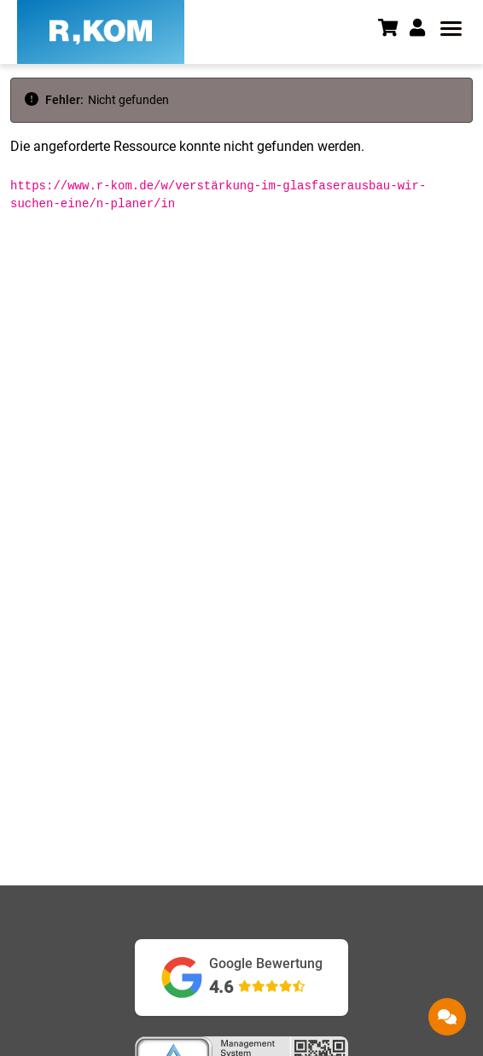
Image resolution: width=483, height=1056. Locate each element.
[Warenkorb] (394, 29)
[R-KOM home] (100, 32)
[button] (423, 28)
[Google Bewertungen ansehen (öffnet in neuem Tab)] (241, 977)
